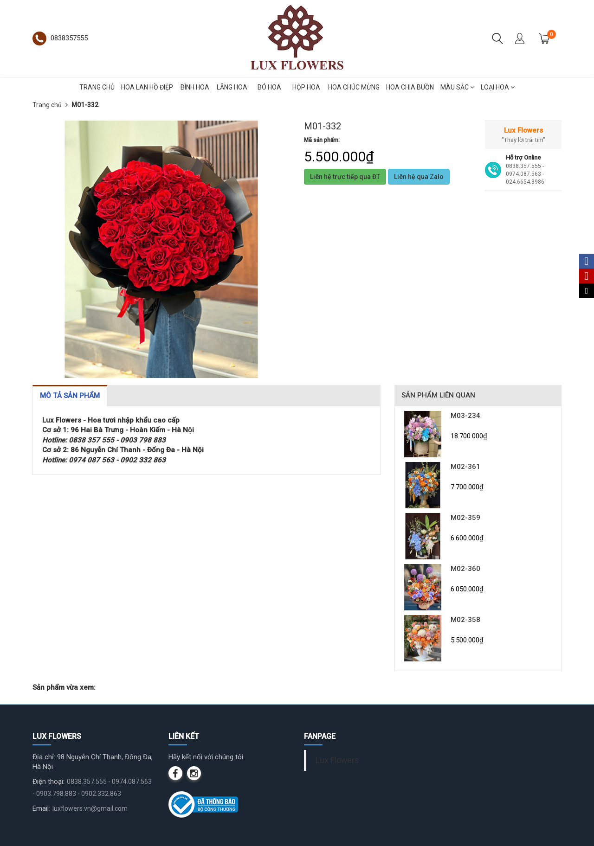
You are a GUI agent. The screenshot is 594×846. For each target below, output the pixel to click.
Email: (41, 808)
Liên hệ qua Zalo (419, 176)
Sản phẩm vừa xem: (64, 687)
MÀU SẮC (457, 87)
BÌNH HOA (195, 87)
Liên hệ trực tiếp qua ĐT (345, 176)
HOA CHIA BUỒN (410, 87)
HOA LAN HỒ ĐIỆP (147, 87)
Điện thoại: (48, 781)
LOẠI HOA (498, 87)
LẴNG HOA (232, 87)
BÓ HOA (269, 87)
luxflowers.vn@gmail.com (90, 808)
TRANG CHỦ (97, 87)
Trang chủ (47, 105)
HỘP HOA (306, 87)
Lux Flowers (337, 760)
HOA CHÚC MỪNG (354, 87)
